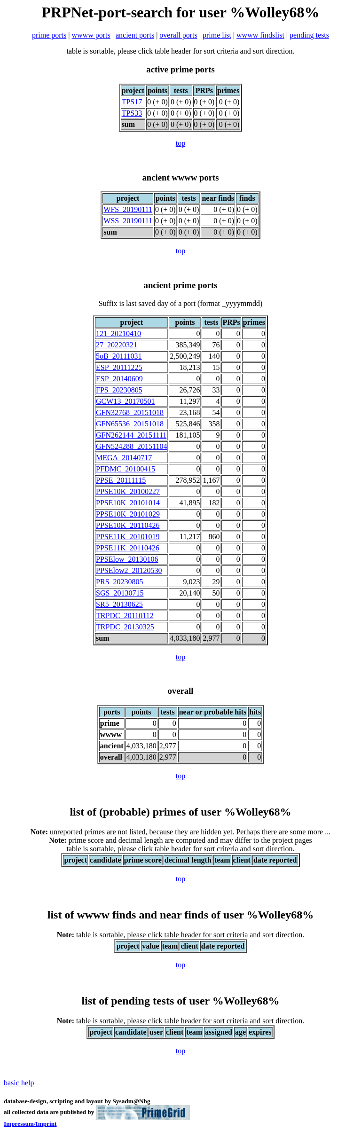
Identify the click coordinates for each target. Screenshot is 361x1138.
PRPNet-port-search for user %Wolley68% (181, 12)
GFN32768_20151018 (130, 412)
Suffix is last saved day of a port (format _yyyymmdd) (181, 303)
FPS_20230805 (119, 390)
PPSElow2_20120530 (129, 570)
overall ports (178, 35)
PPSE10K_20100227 (128, 491)
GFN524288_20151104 (131, 446)
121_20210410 (118, 333)
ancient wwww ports (180, 177)
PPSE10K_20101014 (128, 503)
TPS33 (132, 113)
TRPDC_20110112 (124, 616)
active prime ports (180, 69)
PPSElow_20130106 (127, 559)
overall (180, 691)
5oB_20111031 (118, 356)
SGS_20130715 (119, 593)
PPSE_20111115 (121, 480)
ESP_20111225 (119, 367)
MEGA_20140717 (124, 458)
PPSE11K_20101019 (127, 537)
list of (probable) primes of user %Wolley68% (180, 812)
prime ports (49, 35)
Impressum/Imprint (30, 1123)
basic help (19, 1083)
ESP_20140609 (119, 379)
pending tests (309, 35)
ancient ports (135, 35)
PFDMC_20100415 (125, 469)
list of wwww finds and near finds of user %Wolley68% (180, 915)
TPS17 (132, 102)
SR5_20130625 (119, 604)
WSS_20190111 (127, 221)
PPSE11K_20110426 (127, 548)
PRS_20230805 (119, 582)
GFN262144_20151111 (131, 435)
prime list (217, 35)
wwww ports (91, 35)
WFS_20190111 (127, 209)
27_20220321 (116, 345)
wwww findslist (260, 35)
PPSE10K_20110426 (127, 525)
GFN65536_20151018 (130, 424)
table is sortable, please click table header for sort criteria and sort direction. (180, 935)
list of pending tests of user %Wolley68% (181, 1001)
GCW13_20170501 (125, 401)
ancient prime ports (181, 285)
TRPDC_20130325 (125, 627)
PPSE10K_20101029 (128, 514)
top (180, 143)
